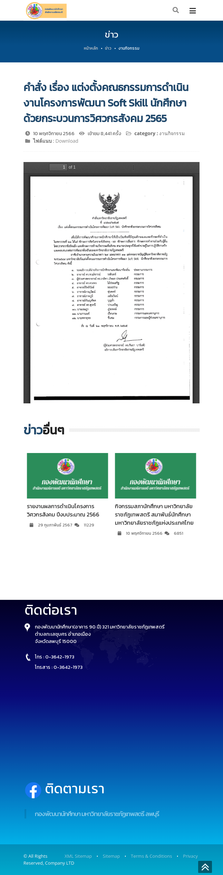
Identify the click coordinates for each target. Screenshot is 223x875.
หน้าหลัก (91, 48)
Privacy (190, 856)
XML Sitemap (78, 856)
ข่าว (108, 48)
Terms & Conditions (151, 856)
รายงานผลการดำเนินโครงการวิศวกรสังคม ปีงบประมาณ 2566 (67, 510)
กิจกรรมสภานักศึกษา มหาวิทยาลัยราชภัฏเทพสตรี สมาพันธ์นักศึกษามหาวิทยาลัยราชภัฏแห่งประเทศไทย (158, 514)
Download (67, 141)
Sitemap (111, 856)
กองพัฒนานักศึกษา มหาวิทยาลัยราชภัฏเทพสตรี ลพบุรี (97, 813)
